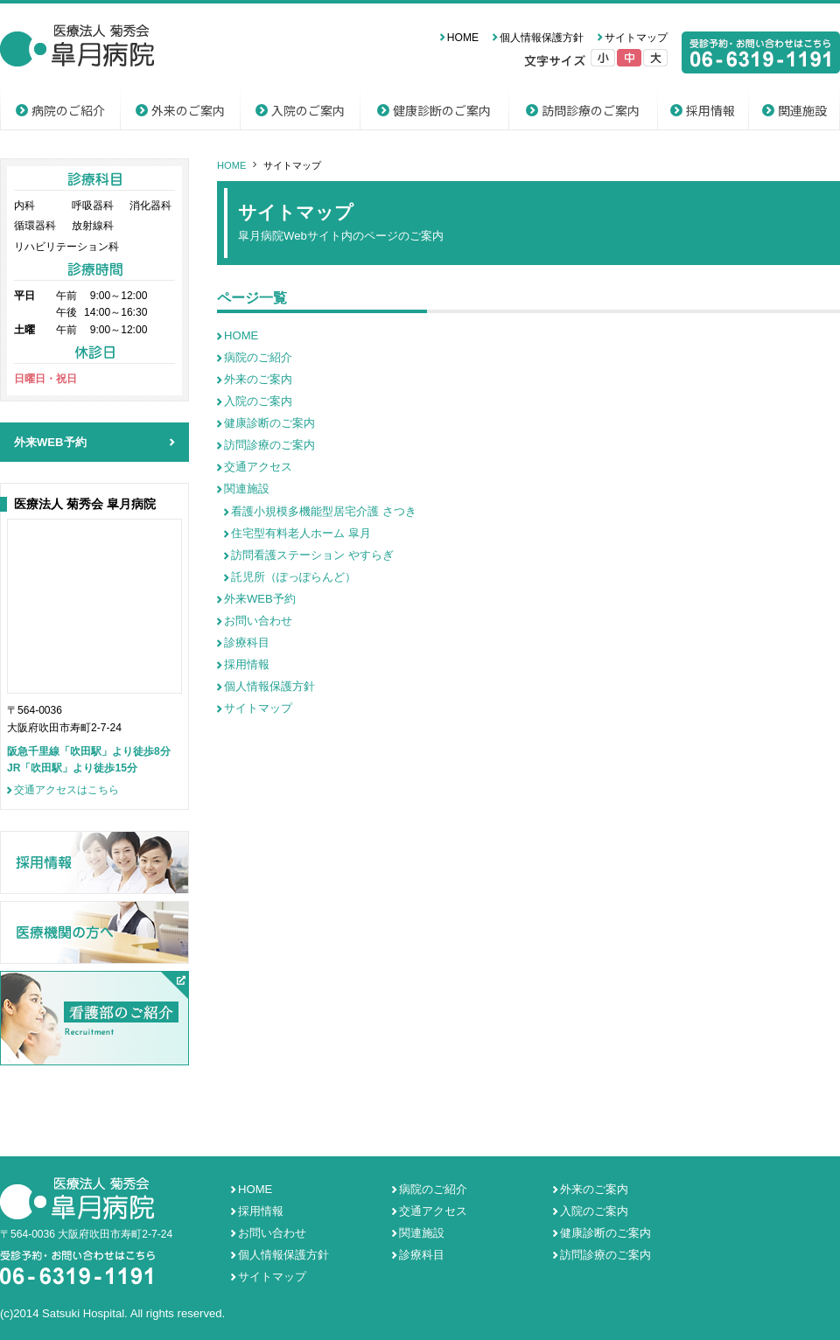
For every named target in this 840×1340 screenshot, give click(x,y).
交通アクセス (258, 466)
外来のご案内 (188, 110)
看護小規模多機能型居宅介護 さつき (323, 511)
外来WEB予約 (260, 598)
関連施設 (802, 110)
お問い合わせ (258, 620)
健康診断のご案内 (442, 110)
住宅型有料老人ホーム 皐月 (301, 533)
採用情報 (710, 110)
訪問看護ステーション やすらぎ (312, 555)
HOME (463, 37)
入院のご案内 (308, 110)
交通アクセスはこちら (66, 790)
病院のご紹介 (68, 110)
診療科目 (247, 642)
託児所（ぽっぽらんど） (293, 576)
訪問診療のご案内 (591, 110)
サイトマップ (636, 37)
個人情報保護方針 (542, 37)
